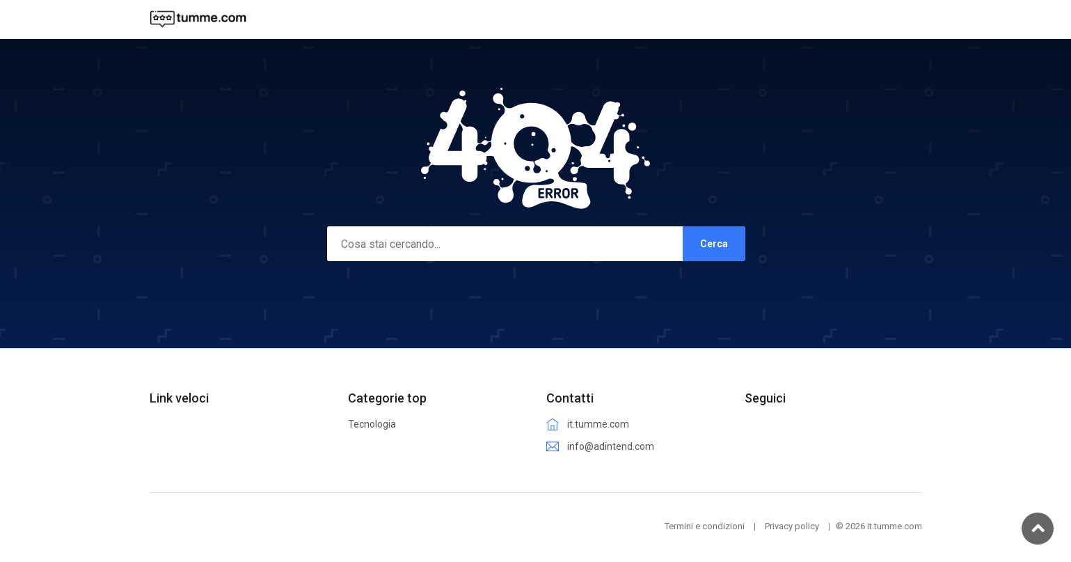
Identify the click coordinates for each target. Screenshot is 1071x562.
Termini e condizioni (705, 526)
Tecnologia (372, 424)
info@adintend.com (610, 446)
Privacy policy (792, 526)
